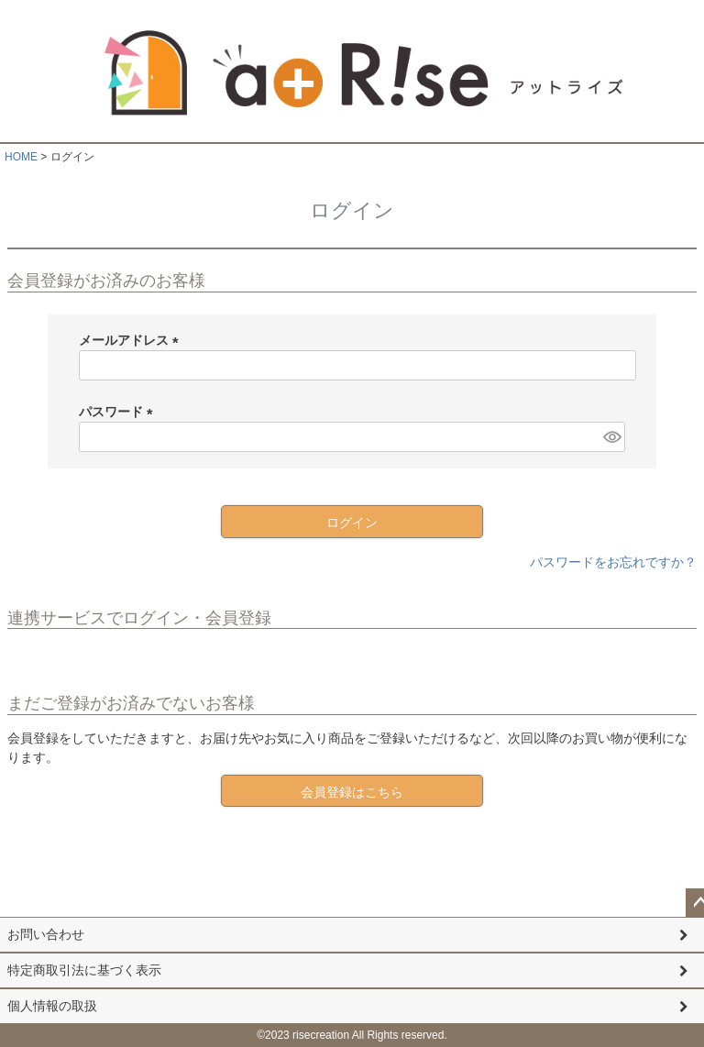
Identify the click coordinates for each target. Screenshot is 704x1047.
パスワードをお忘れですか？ (613, 562)
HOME (21, 156)
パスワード (119, 411)
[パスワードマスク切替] (611, 437)
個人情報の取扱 (52, 1005)
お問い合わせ (45, 934)
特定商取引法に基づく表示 (84, 970)
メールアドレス (132, 340)
